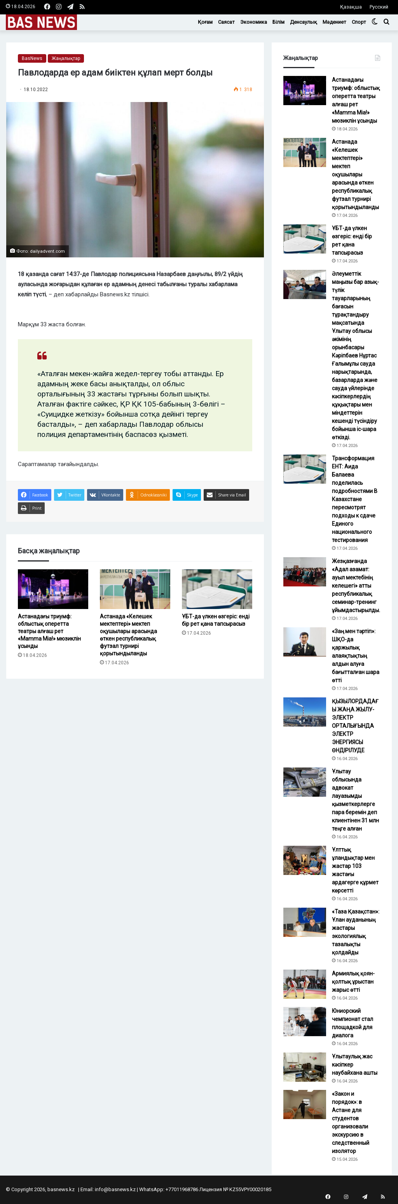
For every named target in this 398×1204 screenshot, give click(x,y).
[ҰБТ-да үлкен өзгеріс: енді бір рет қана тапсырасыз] (217, 589)
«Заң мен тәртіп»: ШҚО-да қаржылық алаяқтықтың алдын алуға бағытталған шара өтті (355, 655)
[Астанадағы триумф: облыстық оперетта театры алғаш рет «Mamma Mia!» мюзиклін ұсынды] (53, 589)
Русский (379, 7)
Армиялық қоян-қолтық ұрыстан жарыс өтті (353, 981)
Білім (278, 22)
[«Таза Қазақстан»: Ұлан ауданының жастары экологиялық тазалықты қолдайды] (304, 922)
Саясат (226, 22)
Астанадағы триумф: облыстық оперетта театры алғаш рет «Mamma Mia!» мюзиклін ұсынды (49, 631)
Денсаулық (303, 22)
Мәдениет (334, 22)
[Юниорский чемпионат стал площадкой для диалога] (304, 1021)
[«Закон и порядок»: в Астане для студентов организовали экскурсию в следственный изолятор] (304, 1104)
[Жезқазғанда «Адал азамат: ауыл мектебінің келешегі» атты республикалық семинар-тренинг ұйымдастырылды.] (304, 571)
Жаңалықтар (66, 58)
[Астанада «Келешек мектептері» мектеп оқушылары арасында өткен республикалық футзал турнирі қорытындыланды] (135, 589)
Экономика (253, 22)
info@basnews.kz (115, 1189)
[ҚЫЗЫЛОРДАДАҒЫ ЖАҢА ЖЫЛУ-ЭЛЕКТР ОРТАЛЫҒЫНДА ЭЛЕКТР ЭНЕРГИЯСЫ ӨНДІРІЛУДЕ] (304, 712)
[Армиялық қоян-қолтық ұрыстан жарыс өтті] (304, 984)
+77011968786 (182, 1189)
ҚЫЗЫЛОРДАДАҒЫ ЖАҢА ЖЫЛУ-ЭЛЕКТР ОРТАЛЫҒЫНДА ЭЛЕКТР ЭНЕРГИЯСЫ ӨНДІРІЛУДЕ (355, 725)
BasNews (32, 58)
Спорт (359, 22)
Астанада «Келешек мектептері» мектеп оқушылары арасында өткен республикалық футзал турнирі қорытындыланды (355, 174)
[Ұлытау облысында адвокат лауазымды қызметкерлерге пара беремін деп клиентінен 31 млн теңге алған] (304, 782)
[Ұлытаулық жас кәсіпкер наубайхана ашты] (304, 1067)
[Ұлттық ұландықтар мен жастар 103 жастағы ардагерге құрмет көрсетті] (304, 860)
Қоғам (205, 22)
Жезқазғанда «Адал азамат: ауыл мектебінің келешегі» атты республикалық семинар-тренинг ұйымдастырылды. (356, 585)
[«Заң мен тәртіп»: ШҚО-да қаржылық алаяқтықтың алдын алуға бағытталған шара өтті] (304, 642)
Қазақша (351, 7)
